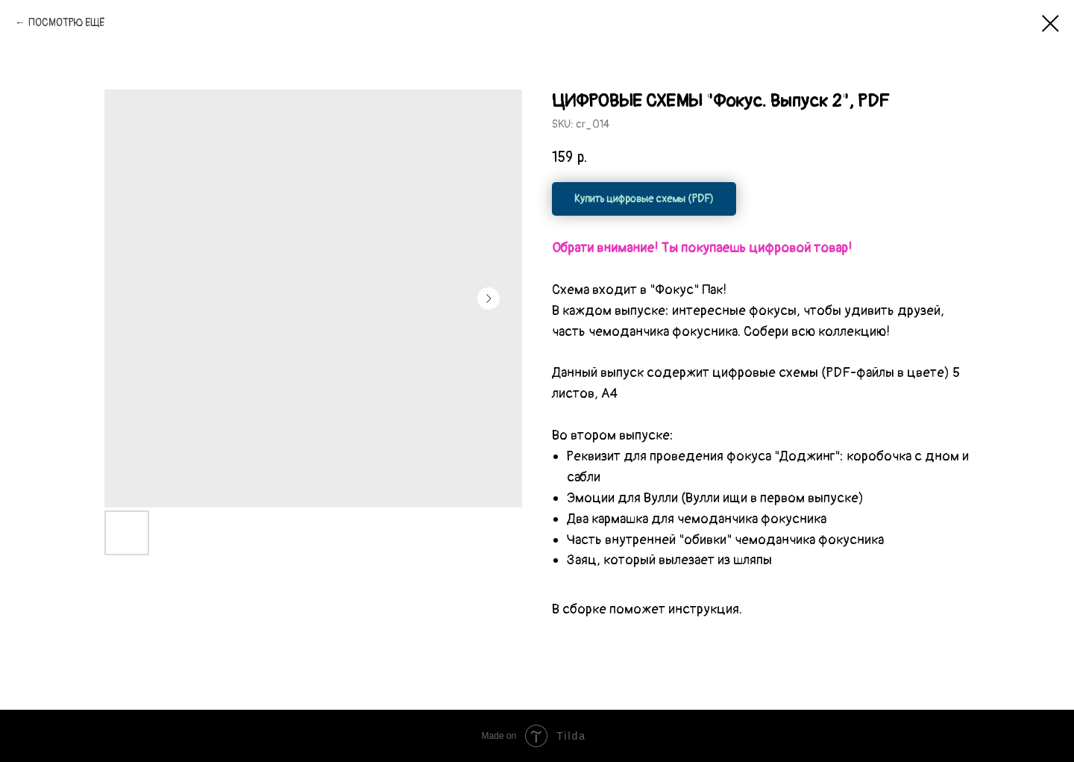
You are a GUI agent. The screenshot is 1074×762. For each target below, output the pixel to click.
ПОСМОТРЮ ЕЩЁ (66, 22)
